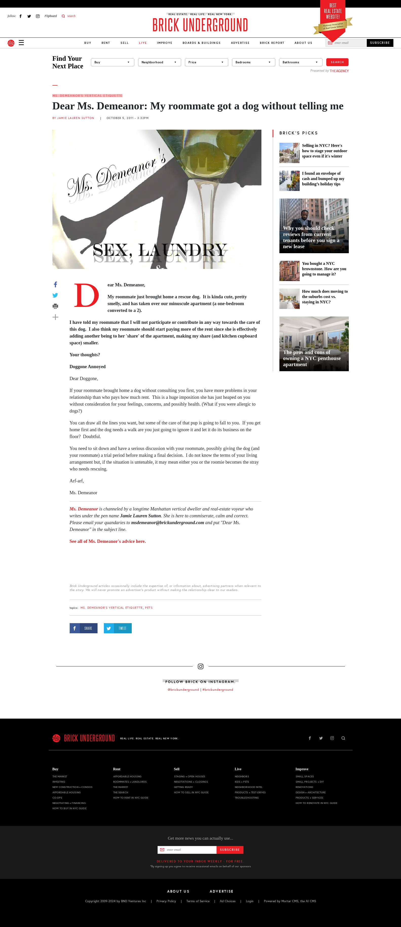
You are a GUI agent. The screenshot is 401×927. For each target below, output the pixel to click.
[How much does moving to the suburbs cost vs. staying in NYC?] (289, 299)
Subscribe (230, 850)
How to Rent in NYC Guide (130, 797)
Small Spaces (305, 776)
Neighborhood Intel (249, 787)
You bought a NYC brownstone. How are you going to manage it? (324, 268)
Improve (165, 43)
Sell (125, 43)
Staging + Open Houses (189, 776)
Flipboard (51, 16)
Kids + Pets (242, 781)
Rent (106, 43)
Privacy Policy (166, 901)
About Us (304, 43)
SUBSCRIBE (380, 43)
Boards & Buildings (202, 43)
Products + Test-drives (250, 792)
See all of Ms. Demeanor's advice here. (108, 541)
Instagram (38, 16)
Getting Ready (183, 787)
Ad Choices (228, 901)
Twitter (29, 16)
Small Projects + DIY (310, 781)
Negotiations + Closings (191, 781)
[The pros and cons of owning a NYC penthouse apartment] (314, 344)
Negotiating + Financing (69, 803)
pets (149, 607)
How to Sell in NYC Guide (191, 792)
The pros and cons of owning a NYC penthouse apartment (312, 358)
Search (337, 62)
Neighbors (242, 776)
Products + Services (309, 797)
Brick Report (272, 43)
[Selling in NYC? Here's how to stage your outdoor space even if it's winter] (289, 153)
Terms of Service (197, 901)
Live (238, 769)
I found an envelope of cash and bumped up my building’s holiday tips (323, 178)
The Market (59, 776)
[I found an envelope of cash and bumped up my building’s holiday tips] (289, 181)
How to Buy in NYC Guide (69, 808)
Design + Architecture (311, 792)
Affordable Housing (66, 792)
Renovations (304, 787)
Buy (87, 43)
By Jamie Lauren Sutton (73, 118)
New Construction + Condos (72, 787)
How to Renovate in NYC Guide (316, 803)
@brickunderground (183, 690)
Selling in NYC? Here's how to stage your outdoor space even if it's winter (324, 150)
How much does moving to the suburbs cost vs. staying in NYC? (325, 296)
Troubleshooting (247, 797)
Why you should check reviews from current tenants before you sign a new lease (311, 237)
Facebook (20, 16)
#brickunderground (217, 690)
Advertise (240, 43)
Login (250, 901)
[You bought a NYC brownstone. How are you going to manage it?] (289, 271)
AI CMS (311, 901)
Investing (58, 781)
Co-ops (57, 797)
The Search (120, 792)
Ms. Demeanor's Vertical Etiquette (87, 95)
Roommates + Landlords (130, 781)
